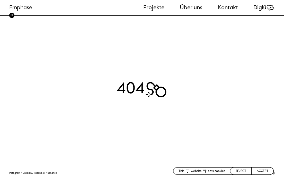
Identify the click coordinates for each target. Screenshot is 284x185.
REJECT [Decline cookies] (240, 171)
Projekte (153, 7)
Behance (52, 172)
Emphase (20, 7)
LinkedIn (27, 172)
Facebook (39, 172)
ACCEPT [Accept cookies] (262, 171)
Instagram (14, 172)
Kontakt (228, 7)
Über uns (191, 7)
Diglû (264, 7)
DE (12, 15)
